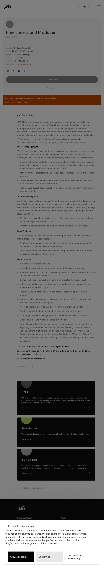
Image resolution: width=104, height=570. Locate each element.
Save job (52, 87)
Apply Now (52, 79)
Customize (44, 556)
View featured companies (31, 488)
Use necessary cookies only (75, 557)
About (63, 518)
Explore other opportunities (16, 102)
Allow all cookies (19, 556)
